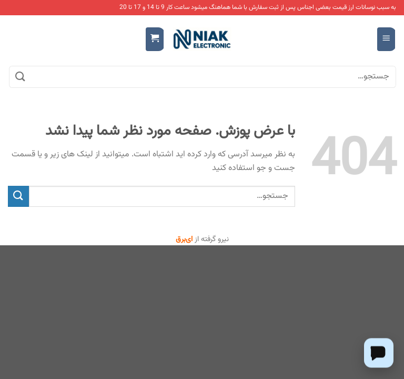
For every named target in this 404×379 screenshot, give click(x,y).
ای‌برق (184, 239)
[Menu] (386, 39)
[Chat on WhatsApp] (378, 352)
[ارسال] (20, 77)
